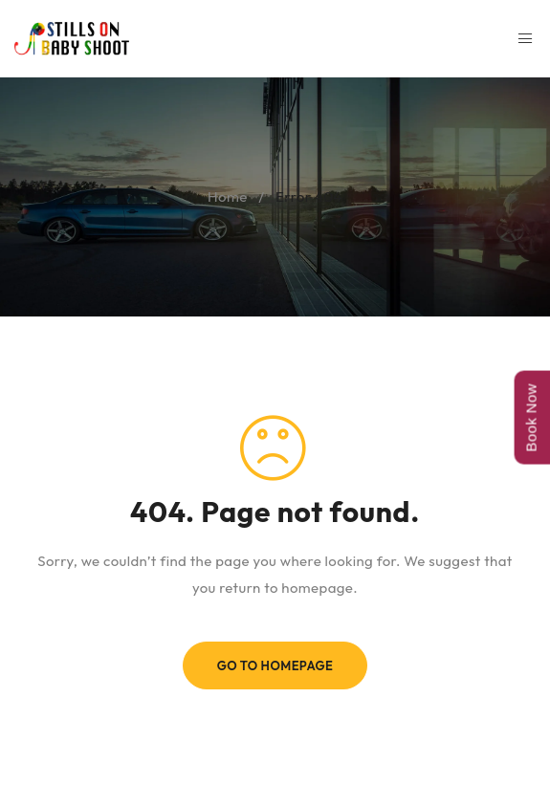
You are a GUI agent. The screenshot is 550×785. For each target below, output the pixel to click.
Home (228, 196)
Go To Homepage (275, 665)
